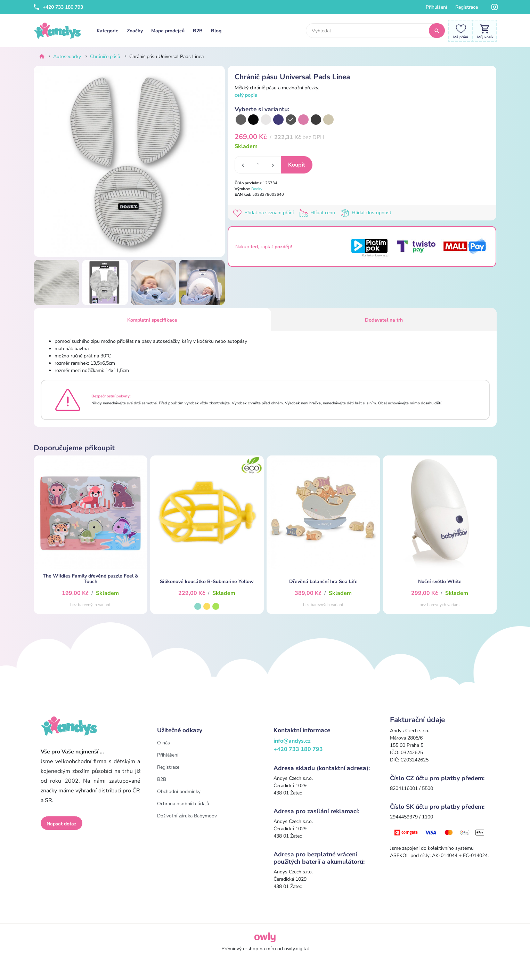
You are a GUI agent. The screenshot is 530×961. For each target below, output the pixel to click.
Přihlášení (436, 7)
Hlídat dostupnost (366, 212)
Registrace (466, 7)
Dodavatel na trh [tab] (384, 320)
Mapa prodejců (168, 30)
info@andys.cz (292, 741)
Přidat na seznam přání (265, 212)
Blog (216, 30)
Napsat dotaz (61, 824)
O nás (163, 743)
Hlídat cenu (318, 212)
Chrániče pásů (105, 56)
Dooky (256, 189)
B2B (198, 30)
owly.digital (296, 948)
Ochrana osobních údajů (183, 803)
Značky (135, 30)
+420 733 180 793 (58, 7)
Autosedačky (67, 56)
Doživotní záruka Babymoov (187, 816)
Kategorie (108, 30)
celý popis (246, 95)
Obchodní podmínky (179, 791)
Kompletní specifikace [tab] (152, 320)
